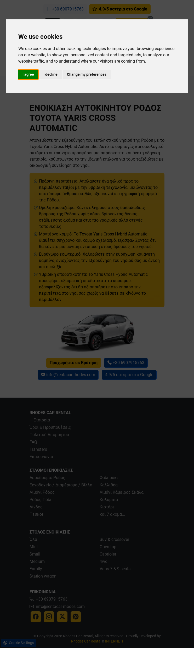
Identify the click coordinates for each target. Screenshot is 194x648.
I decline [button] (50, 74)
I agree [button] (28, 74)
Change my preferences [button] (86, 74)
